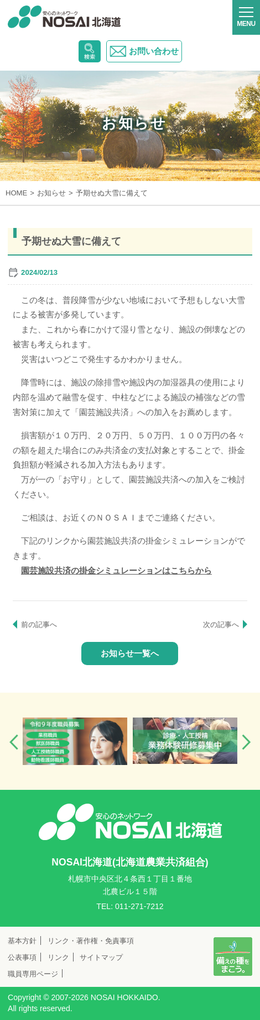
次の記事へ (221, 624)
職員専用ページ (33, 974)
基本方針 (22, 941)
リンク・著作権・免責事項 (91, 941)
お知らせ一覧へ (130, 653)
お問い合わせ (144, 51)
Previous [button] (14, 742)
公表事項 (22, 957)
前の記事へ (39, 624)
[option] (75, 741)
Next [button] (246, 742)
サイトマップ (101, 957)
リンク (58, 957)
